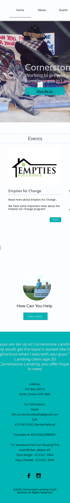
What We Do (45, 91)
